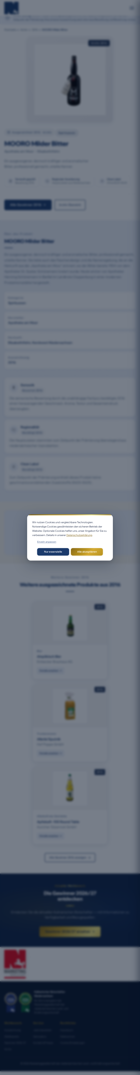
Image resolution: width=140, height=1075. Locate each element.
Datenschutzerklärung (79, 535)
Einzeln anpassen (46, 541)
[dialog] (70, 537)
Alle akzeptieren (87, 551)
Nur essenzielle (53, 551)
